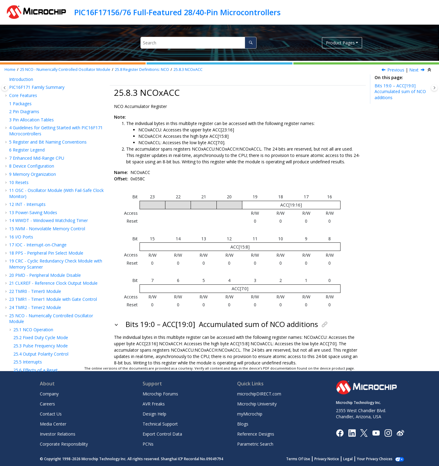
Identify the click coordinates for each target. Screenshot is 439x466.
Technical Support (160, 424)
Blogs (242, 424)
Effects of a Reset (35, 105)
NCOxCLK (34, 137)
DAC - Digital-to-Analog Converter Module (53, 266)
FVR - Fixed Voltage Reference (41, 282)
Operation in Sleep (36, 113)
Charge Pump (25, 306)
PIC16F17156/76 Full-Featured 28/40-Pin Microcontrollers (177, 12)
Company (49, 394)
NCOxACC (188, 69)
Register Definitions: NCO (142, 69)
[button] (11, 81)
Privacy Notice (333, 458)
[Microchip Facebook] (340, 432)
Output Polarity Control (40, 89)
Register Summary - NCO (42, 161)
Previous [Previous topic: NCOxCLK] (395, 70)
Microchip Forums (160, 394)
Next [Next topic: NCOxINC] (414, 70)
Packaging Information (34, 355)
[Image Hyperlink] (376, 432)
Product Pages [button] (340, 43)
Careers (47, 404)
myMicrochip (249, 414)
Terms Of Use (305, 458)
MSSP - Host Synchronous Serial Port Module (57, 222)
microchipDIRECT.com (259, 394)
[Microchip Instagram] (388, 432)
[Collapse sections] (430, 70)
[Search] (251, 43)
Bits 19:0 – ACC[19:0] (400, 91)
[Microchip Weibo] (400, 432)
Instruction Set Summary (36, 315)
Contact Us (51, 414)
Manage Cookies (378, 458)
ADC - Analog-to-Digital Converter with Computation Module (50, 247)
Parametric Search (255, 444)
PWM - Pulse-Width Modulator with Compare (56, 205)
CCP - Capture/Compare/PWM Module (50, 183)
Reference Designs (255, 434)
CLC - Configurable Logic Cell (40, 214)
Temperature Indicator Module (42, 290)
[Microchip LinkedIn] (352, 432)
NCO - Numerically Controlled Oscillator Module (65, 69)
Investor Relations (57, 434)
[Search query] (198, 43)
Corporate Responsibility (64, 444)
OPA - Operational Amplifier (39, 258)
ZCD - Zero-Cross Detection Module (48, 298)
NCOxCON (34, 129)
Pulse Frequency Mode (40, 80)
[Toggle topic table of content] (434, 88)
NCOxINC (33, 153)
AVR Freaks (154, 404)
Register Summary (30, 331)
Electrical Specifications (35, 339)
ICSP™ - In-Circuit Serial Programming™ (50, 322)
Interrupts (27, 96)
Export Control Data (162, 434)
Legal (354, 458)
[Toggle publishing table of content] (5, 88)
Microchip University (257, 404)
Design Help (154, 414)
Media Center (53, 424)
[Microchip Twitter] (364, 432)
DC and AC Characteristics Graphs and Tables (57, 347)
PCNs (148, 444)
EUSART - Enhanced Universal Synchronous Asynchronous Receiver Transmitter (54, 233)
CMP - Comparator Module (39, 274)
